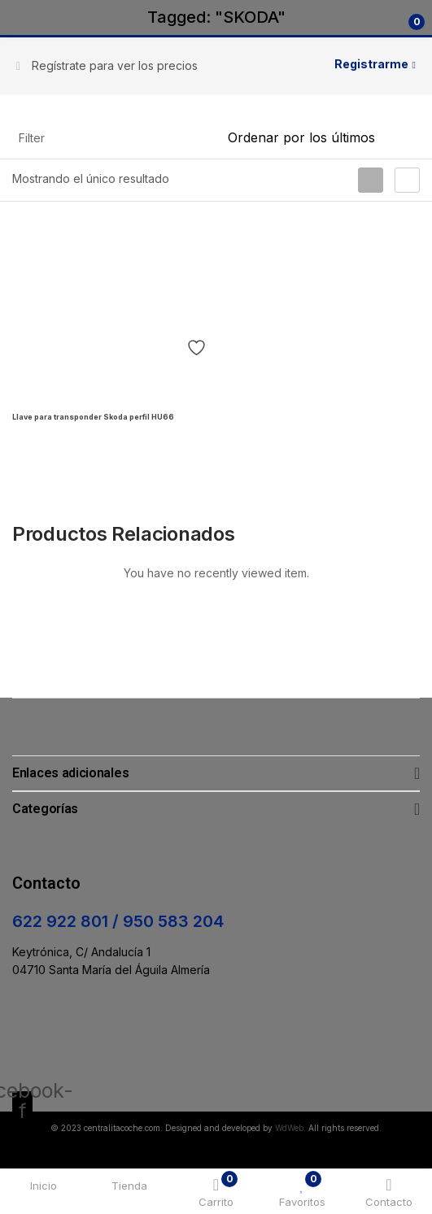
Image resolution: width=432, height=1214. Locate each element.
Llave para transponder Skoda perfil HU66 (93, 416)
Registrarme (371, 64)
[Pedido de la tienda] (324, 137)
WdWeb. (290, 1128)
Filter (32, 138)
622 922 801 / (67, 921)
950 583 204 (173, 921)
